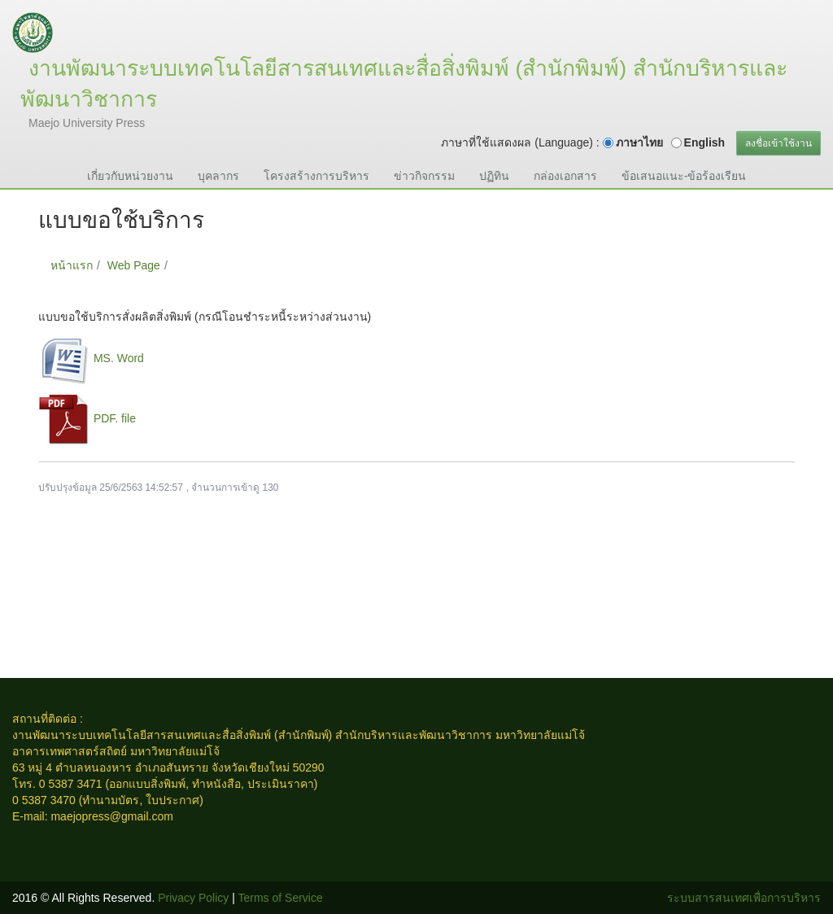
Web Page (133, 265)
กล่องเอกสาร (565, 175)
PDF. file (115, 418)
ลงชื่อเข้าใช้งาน (778, 143)
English (705, 142)
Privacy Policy (193, 897)
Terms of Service (280, 897)
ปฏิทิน (494, 175)
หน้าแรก (71, 265)
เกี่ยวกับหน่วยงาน (130, 175)
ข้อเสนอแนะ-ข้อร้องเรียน (684, 175)
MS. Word (119, 358)
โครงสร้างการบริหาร (316, 175)
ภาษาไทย (639, 142)
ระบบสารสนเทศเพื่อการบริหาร (744, 897)
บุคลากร (218, 175)
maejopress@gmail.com (111, 816)
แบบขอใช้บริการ (217, 265)
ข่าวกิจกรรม (424, 175)
